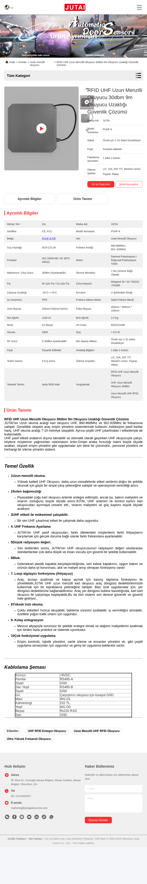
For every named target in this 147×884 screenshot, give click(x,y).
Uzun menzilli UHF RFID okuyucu (97, 744)
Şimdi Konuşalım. (129, 184)
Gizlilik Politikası (17, 852)
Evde (12, 62)
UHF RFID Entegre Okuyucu (47, 744)
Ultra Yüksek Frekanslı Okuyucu (29, 752)
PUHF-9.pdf (48, 238)
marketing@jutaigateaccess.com (29, 821)
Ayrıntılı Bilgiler (29, 199)
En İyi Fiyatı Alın (101, 184)
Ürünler (22, 62)
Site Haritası (35, 852)
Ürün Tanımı (83, 199)
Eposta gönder (98, 833)
